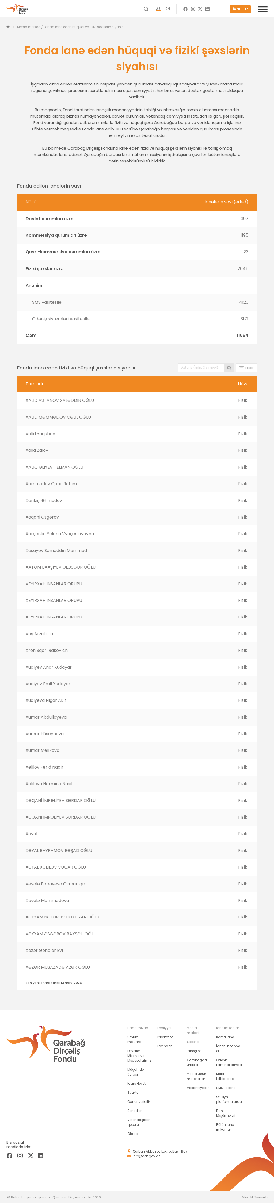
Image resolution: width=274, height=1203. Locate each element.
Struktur (133, 1091)
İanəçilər (194, 1050)
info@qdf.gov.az (146, 1155)
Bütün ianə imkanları (225, 1126)
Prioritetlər (165, 1036)
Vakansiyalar (198, 1086)
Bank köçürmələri (225, 1112)
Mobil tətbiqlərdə (225, 1075)
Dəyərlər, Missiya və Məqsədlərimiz (139, 1055)
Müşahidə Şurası (135, 1071)
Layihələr (164, 1045)
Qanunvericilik (138, 1100)
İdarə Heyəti (136, 1082)
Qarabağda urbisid (197, 1061)
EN (175, 8)
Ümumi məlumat (135, 1038)
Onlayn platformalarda (229, 1098)
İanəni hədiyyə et (228, 1047)
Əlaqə (132, 1132)
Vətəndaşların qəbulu (138, 1121)
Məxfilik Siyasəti (255, 1196)
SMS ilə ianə (225, 1086)
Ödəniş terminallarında (229, 1061)
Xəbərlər (193, 1040)
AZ (165, 8)
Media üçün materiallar (196, 1075)
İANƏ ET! (241, 8)
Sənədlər (134, 1109)
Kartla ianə (225, 1036)
